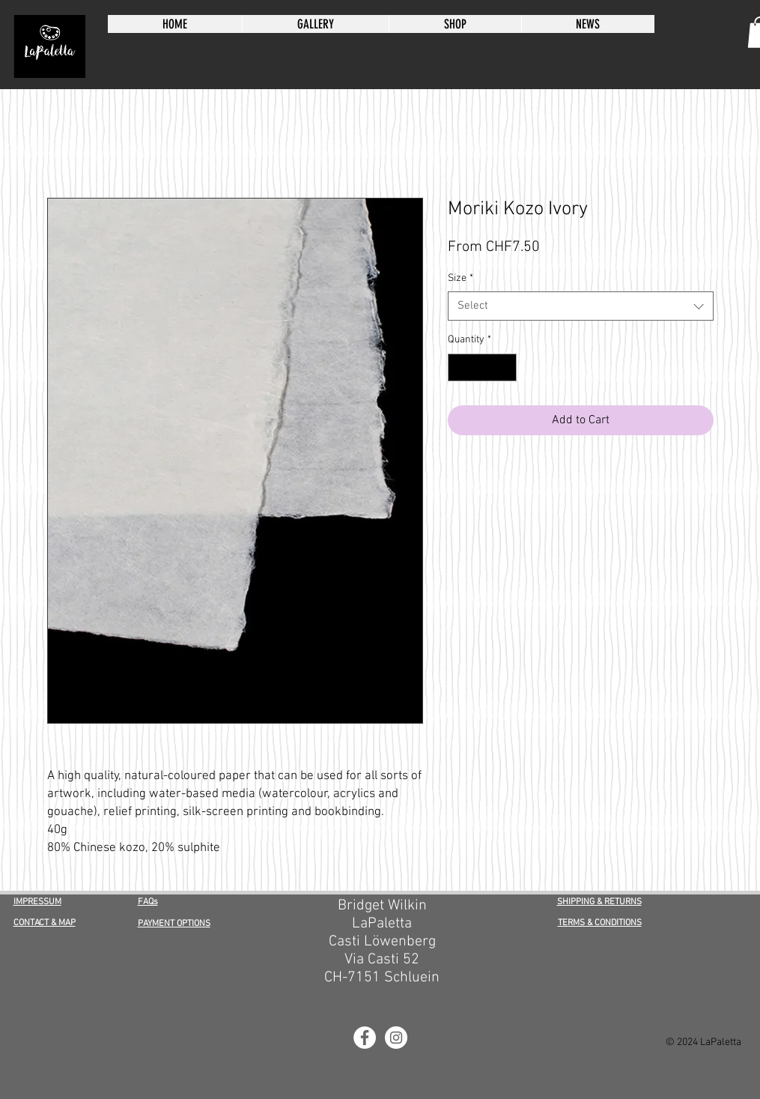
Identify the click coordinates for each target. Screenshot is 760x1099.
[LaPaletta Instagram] (396, 1037)
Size (460, 278)
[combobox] (581, 306)
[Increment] (505, 367)
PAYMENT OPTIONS (174, 923)
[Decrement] (459, 367)
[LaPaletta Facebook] (364, 1037)
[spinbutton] (482, 367)
